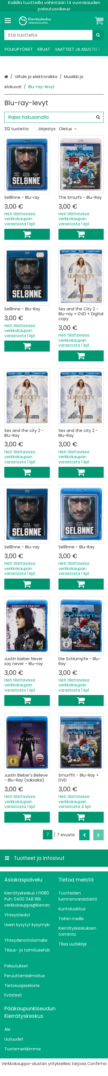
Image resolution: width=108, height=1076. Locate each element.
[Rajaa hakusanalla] (54, 117)
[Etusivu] (36, 21)
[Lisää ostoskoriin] (27, 234)
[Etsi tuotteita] (54, 35)
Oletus (68, 129)
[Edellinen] (84, 835)
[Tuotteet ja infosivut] (9, 21)
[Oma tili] (89, 21)
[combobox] (54, 35)
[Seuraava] (98, 835)
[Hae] (98, 35)
